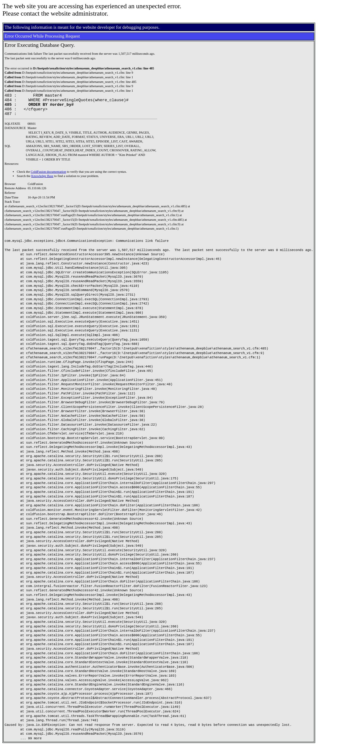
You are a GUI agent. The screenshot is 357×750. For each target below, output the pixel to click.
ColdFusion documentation (48, 176)
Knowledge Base (42, 180)
